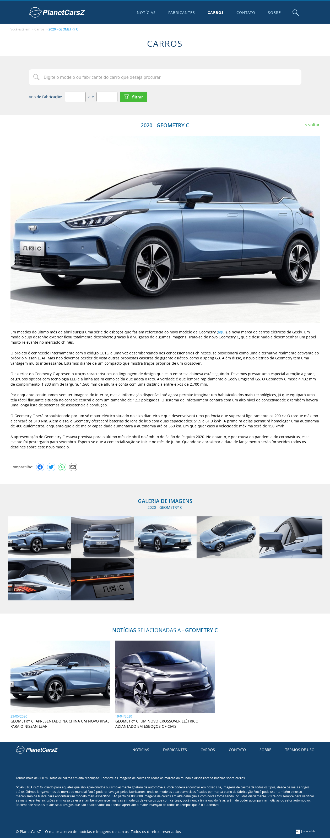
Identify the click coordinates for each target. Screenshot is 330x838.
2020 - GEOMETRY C (63, 29)
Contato (245, 12)
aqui (222, 331)
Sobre (274, 12)
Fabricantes (181, 12)
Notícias (146, 12)
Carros (216, 12)
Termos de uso (300, 749)
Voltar (314, 125)
